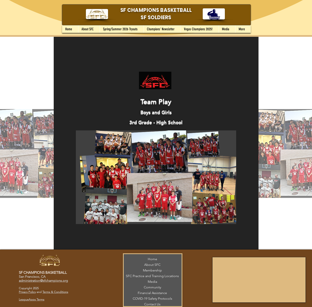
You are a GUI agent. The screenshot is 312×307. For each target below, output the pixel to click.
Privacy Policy (27, 292)
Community (152, 287)
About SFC (152, 265)
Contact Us (152, 304)
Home (152, 259)
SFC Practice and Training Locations (152, 276)
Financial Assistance (152, 293)
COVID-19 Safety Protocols (152, 299)
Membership (152, 270)
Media (152, 282)
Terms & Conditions (55, 292)
